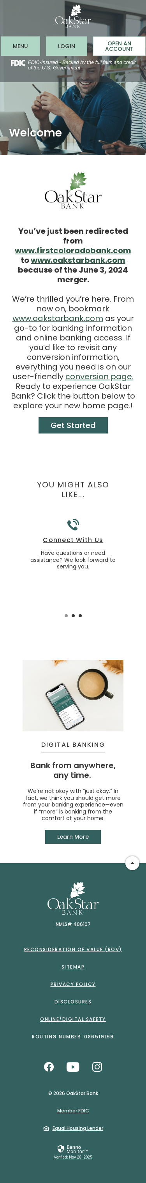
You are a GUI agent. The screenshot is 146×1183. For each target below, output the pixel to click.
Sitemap (73, 967)
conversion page (98, 376)
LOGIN (72, 46)
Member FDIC (73, 1110)
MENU (26, 46)
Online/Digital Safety (73, 1019)
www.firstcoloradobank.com (73, 250)
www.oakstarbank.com (78, 260)
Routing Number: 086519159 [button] (73, 1036)
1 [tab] (66, 615)
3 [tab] (80, 615)
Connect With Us (73, 540)
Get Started (73, 425)
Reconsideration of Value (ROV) (73, 949)
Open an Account (119, 46)
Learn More (73, 837)
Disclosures (73, 1001)
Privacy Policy (73, 984)
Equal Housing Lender (78, 1128)
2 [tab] (73, 615)
